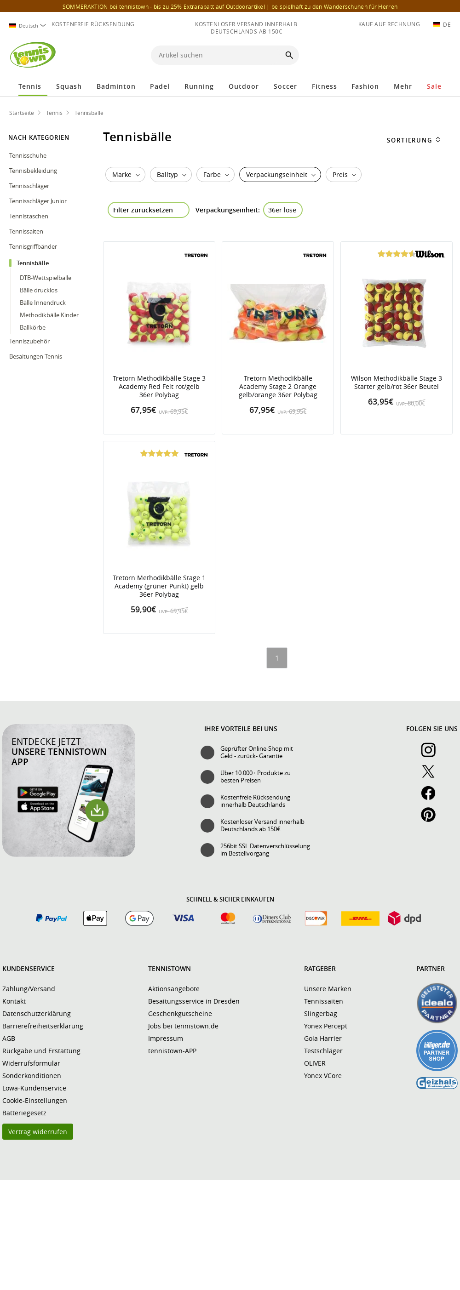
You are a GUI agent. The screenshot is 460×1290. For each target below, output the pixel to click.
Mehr (403, 86)
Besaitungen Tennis (36, 356)
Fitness (324, 86)
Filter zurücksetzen (143, 209)
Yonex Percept (325, 1026)
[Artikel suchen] (217, 55)
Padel (160, 86)
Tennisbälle (33, 263)
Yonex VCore (323, 1075)
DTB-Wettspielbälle (45, 278)
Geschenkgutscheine (180, 1013)
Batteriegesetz (24, 1112)
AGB (8, 1038)
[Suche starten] (289, 55)
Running (199, 86)
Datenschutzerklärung (36, 1013)
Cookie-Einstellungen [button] (34, 1100)
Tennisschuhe (28, 155)
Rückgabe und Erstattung (41, 1050)
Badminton (116, 86)
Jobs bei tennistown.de (183, 1026)
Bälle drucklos (39, 290)
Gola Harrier (323, 1038)
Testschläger (323, 1050)
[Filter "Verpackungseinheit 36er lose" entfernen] (283, 210)
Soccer (285, 86)
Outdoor (244, 86)
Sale (434, 86)
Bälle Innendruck (43, 302)
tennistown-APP (172, 1050)
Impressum (165, 1038)
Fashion (365, 86)
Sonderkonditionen (31, 1075)
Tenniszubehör (30, 341)
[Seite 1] (277, 657)
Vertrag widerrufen (37, 1131)
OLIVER (315, 1063)
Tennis (29, 86)
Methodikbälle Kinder (49, 315)
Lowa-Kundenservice (34, 1088)
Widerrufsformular (31, 1063)
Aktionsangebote (174, 988)
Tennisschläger (30, 186)
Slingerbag (320, 1013)
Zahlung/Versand (28, 988)
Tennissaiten (27, 231)
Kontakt (14, 1001)
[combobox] (27, 25)
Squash (69, 86)
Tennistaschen (29, 216)
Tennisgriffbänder (33, 246)
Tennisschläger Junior (38, 201)
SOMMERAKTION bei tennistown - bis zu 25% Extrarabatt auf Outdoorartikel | (230, 6)
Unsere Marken (327, 988)
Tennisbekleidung (33, 170)
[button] (404, 56)
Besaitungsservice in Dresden (194, 1001)
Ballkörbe (33, 327)
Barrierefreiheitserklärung (42, 1026)
